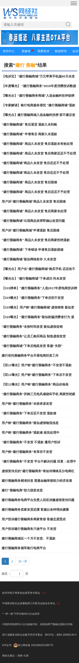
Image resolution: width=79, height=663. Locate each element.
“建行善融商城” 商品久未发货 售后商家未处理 (34, 211)
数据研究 (61, 51)
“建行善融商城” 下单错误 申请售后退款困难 (32, 249)
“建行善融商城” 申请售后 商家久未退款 (29, 134)
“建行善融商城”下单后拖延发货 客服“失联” (32, 346)
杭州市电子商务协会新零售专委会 (21, 592)
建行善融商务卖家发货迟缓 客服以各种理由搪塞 (35, 509)
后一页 (22, 561)
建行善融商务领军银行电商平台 (24, 548)
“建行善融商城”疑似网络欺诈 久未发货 (29, 259)
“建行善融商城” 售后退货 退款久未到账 (29, 124)
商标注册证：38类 (12, 655)
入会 (43, 592)
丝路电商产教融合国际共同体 (56, 624)
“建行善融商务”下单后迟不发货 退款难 (29, 413)
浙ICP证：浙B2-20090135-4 (60, 634)
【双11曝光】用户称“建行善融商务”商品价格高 (35, 384)
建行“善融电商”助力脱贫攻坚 (22, 490)
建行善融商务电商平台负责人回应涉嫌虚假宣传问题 (38, 500)
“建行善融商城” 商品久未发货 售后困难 (29, 182)
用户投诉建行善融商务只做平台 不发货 (29, 529)
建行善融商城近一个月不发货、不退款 (28, 538)
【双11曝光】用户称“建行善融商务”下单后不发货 (37, 374)
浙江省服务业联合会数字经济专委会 (22, 634)
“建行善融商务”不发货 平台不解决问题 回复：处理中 (39, 461)
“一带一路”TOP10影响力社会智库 (21, 613)
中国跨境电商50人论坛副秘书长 (20, 624)
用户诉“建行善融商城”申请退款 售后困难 (30, 230)
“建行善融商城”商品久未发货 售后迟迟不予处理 (35, 163)
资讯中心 (9, 51)
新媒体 (26, 51)
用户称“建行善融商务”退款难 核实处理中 (30, 432)
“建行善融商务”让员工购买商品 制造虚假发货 (34, 336)
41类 (26, 655)
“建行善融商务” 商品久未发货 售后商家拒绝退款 (36, 240)
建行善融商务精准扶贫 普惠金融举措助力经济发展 (37, 480)
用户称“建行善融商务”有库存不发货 (27, 452)
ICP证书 (6, 645)
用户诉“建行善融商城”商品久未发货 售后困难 (34, 201)
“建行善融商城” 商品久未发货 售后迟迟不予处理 (36, 192)
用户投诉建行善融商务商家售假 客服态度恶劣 (34, 519)
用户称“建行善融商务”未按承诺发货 (27, 403)
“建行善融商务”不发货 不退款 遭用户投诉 (31, 442)
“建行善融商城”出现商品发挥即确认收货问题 (33, 220)
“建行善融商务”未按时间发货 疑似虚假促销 (32, 326)
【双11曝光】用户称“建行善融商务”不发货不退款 (37, 365)
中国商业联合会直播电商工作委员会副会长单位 (28, 603)
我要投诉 (43, 51)
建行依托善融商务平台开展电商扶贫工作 (30, 355)
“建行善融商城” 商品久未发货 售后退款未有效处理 (37, 143)
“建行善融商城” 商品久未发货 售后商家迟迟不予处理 (39, 153)
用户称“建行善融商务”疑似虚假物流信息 (30, 423)
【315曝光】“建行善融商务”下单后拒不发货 (33, 297)
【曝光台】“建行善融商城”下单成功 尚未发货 (34, 278)
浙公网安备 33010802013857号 (35, 645)
